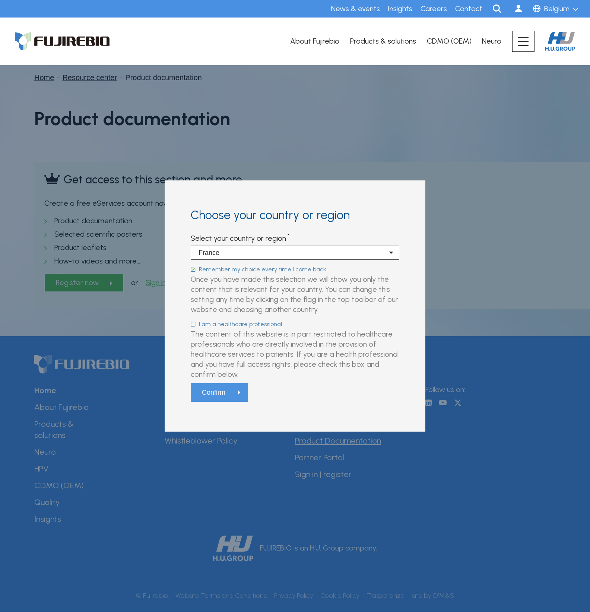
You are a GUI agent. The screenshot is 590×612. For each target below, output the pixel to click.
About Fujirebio (314, 41)
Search (497, 9)
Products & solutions (383, 41)
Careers (434, 8)
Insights (400, 8)
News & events (355, 8)
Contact (468, 8)
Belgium (557, 8)
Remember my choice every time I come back (262, 269)
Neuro (491, 41)
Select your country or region (238, 238)
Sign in (518, 9)
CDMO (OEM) (449, 41)
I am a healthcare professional (240, 324)
